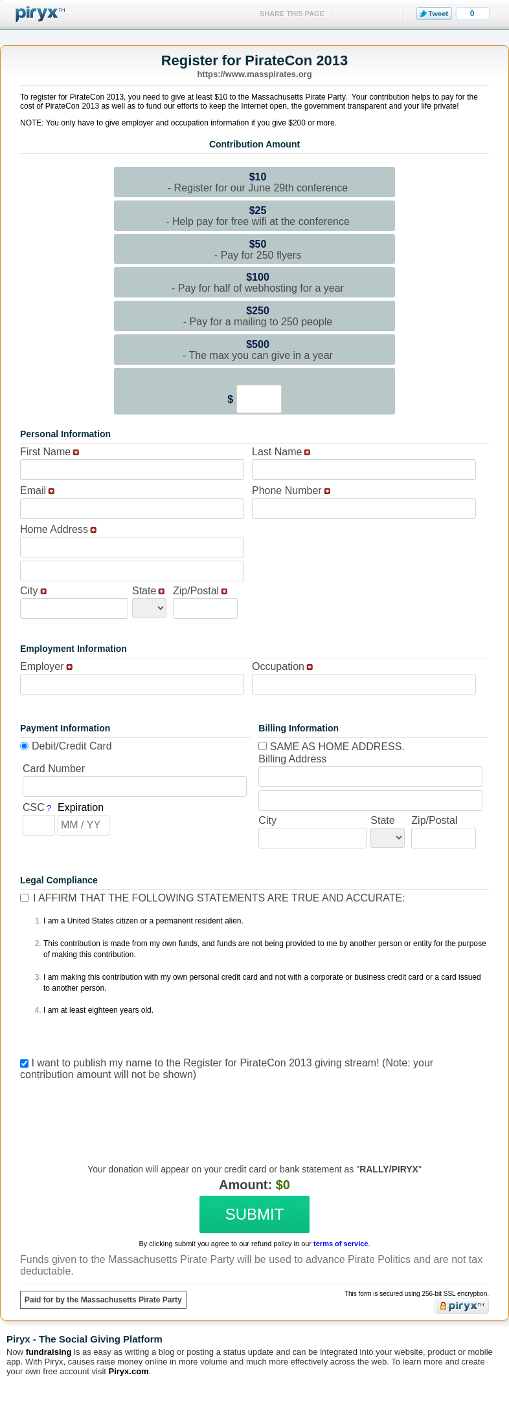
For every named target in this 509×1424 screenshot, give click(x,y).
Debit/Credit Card (72, 745)
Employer (42, 666)
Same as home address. (331, 746)
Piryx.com (129, 1371)
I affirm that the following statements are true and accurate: (219, 897)
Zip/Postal (196, 590)
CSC (34, 807)
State (144, 590)
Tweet (434, 13)
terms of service (340, 1243)
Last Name (277, 451)
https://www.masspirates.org (254, 74)
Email (33, 490)
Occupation (278, 666)
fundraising (49, 1352)
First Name (45, 451)
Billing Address (292, 758)
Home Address (54, 529)
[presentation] (252, 1112)
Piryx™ (37, 14)
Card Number (54, 768)
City (29, 590)
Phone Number (287, 490)
